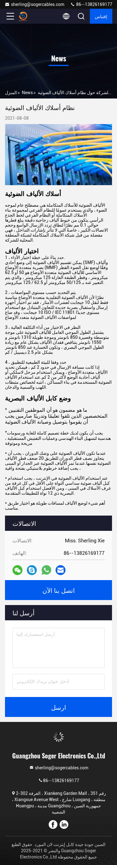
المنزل (11, 92)
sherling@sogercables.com (34, 4)
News (27, 92)
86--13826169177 (91, 4)
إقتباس (101, 16)
